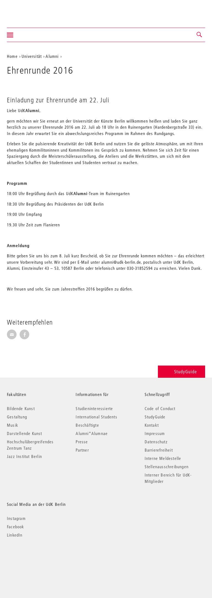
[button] (199, 35)
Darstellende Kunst (24, 433)
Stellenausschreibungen (167, 466)
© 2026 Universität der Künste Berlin (36, 558)
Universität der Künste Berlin (28, 10)
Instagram (16, 518)
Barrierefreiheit (159, 450)
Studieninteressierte (94, 408)
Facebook (15, 526)
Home (12, 56)
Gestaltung (17, 417)
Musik (12, 425)
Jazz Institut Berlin (24, 456)
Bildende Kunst (21, 408)
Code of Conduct (160, 408)
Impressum (155, 433)
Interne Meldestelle (163, 458)
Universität (32, 56)
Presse (82, 441)
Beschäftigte (87, 425)
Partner (82, 450)
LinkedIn (15, 535)
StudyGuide (181, 371)
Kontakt (152, 425)
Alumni (52, 56)
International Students (96, 417)
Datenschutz (156, 441)
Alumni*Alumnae (92, 433)
